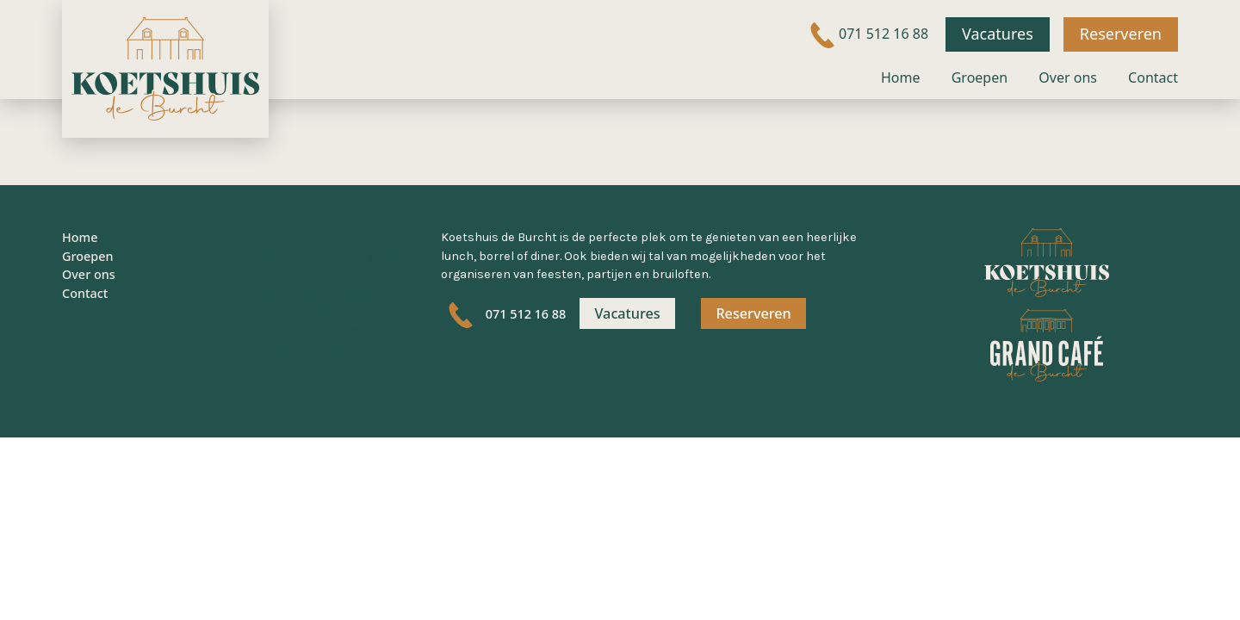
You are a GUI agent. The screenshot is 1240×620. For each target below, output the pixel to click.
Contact (1153, 77)
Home (901, 77)
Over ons (1067, 77)
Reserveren (1121, 33)
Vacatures (997, 33)
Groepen (980, 77)
